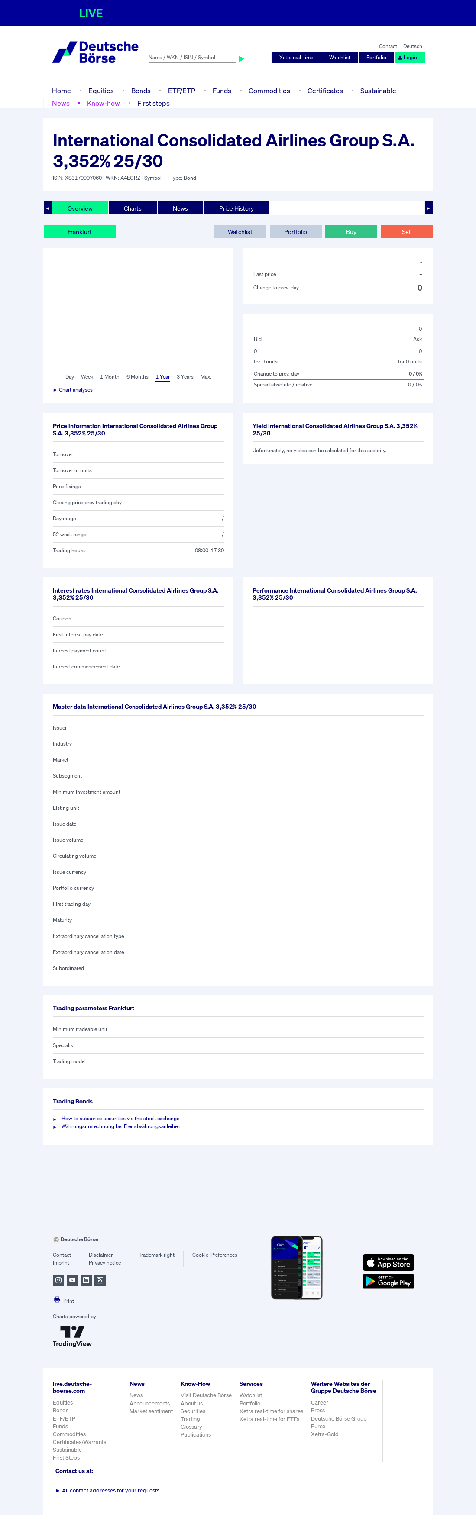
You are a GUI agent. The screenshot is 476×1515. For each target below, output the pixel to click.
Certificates (325, 90)
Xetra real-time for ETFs (269, 1419)
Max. (206, 376)
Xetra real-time (296, 57)
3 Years (185, 376)
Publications (196, 1434)
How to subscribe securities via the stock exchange (120, 1118)
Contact (388, 46)
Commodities (269, 90)
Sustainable (378, 90)
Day (69, 376)
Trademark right (157, 1255)
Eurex (318, 1426)
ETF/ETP (181, 90)
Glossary (191, 1427)
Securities (193, 1411)
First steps (153, 103)
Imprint (61, 1262)
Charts (133, 208)
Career (319, 1402)
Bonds (141, 90)
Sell (406, 231)
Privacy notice (105, 1262)
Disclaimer (101, 1255)
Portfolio (376, 57)
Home (61, 90)
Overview (80, 208)
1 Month (110, 376)
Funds (222, 90)
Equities (101, 90)
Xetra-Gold (325, 1434)
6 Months (137, 376)
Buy (351, 231)
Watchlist (339, 57)
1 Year (162, 376)
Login (407, 57)
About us (192, 1403)
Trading (190, 1419)
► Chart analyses (73, 389)
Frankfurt (80, 231)
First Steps (66, 1457)
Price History (236, 208)
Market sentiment (151, 1411)
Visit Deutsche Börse (206, 1395)
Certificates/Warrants (79, 1442)
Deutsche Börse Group (339, 1418)
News (61, 103)
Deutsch (412, 46)
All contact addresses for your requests (107, 1490)
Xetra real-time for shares (271, 1411)
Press (318, 1410)
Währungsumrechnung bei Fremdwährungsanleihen (121, 1126)
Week (87, 376)
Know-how (103, 103)
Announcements (150, 1403)
